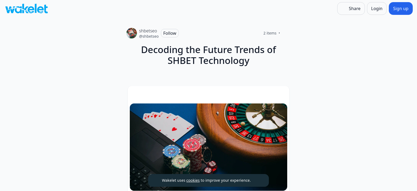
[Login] (377, 8)
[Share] (351, 8)
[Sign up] (401, 8)
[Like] (286, 33)
